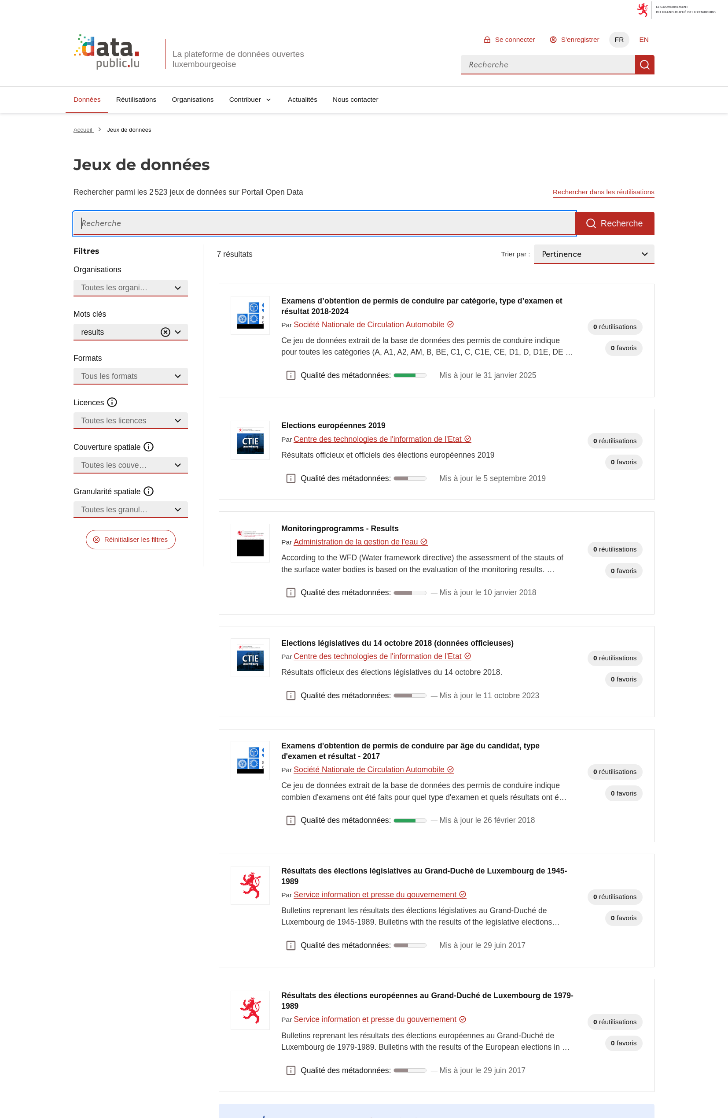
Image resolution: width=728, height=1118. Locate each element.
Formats (88, 358)
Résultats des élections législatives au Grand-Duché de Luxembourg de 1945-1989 (424, 876)
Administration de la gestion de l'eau (361, 541)
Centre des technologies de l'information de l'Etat (382, 439)
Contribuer (245, 99)
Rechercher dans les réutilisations (603, 192)
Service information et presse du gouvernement (380, 894)
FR (619, 39)
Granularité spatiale (114, 491)
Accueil (84, 129)
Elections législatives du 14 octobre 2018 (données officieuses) (397, 643)
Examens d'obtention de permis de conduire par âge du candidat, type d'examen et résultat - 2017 (410, 751)
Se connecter (515, 39)
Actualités (302, 99)
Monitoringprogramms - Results (340, 528)
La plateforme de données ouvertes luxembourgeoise (238, 59)
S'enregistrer (580, 39)
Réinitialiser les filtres (136, 539)
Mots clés (90, 314)
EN (643, 39)
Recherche (644, 64)
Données (87, 99)
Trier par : (515, 254)
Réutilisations (136, 99)
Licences (96, 402)
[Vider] (165, 332)
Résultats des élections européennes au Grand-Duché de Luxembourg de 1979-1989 (427, 1001)
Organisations (193, 99)
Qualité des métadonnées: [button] (291, 375)
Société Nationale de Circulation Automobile (374, 324)
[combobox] (548, 64)
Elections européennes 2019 (333, 425)
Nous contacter (356, 99)
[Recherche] (324, 223)
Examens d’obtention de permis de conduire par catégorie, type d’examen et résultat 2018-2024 (421, 306)
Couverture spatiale (114, 447)
